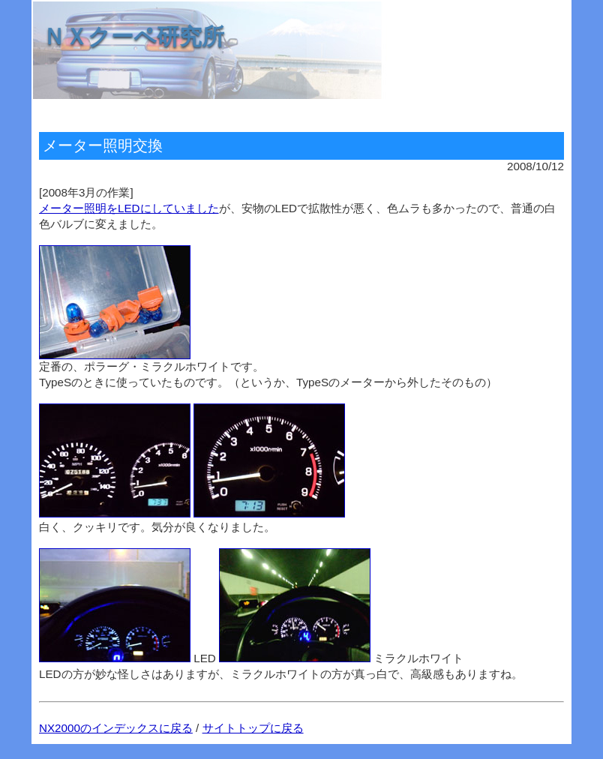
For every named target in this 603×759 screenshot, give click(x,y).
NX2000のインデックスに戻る (116, 728)
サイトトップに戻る (253, 728)
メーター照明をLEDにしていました (129, 208)
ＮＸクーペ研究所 (133, 36)
